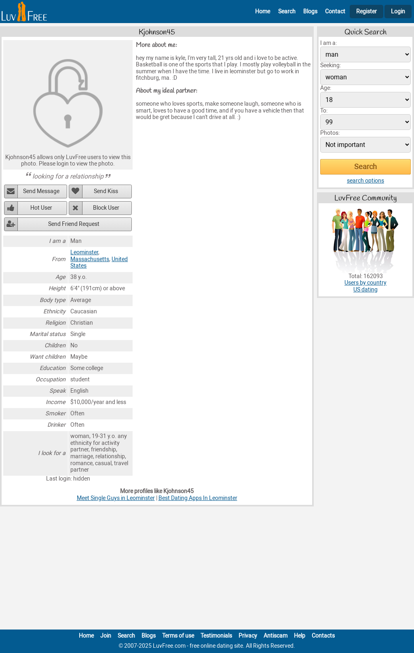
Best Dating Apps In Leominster (197, 498)
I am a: (328, 43)
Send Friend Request (73, 224)
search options (365, 180)
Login (398, 11)
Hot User (41, 207)
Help (299, 635)
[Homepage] (24, 11)
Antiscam (275, 635)
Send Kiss (106, 191)
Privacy (248, 635)
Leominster (84, 252)
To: (323, 110)
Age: (325, 88)
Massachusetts (89, 259)
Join (105, 635)
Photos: (330, 133)
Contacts (323, 635)
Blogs (310, 11)
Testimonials (216, 635)
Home (262, 11)
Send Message (41, 191)
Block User (106, 207)
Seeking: (330, 65)
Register (366, 11)
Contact (335, 11)
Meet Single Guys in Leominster (116, 498)
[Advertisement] (207, 569)
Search (287, 11)
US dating (365, 289)
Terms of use (178, 635)
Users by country (365, 282)
